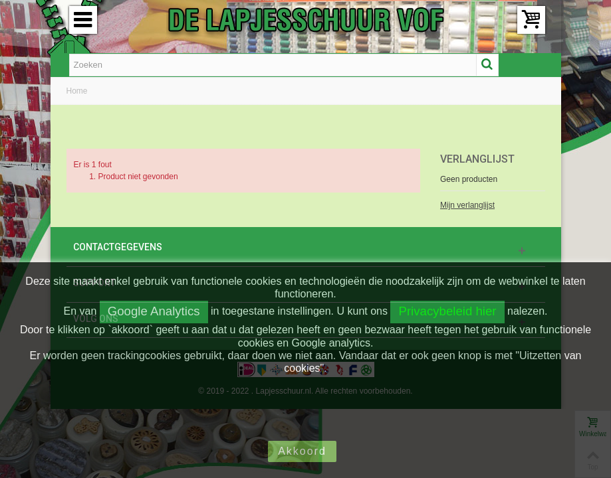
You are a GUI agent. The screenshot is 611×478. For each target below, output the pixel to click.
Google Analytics (154, 311)
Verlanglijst (477, 159)
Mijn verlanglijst (467, 205)
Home (77, 91)
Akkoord (302, 451)
